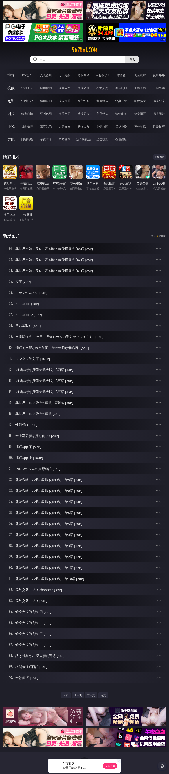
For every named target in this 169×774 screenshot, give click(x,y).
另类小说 (121, 127)
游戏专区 (83, 75)
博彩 (11, 75)
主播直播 (140, 88)
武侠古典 (83, 127)
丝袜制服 (121, 88)
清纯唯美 (121, 114)
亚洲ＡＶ (27, 88)
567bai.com (84, 50)
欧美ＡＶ (64, 88)
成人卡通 (64, 101)
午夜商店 (46, 139)
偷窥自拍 (27, 114)
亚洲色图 (46, 114)
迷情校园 (102, 127)
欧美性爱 (83, 101)
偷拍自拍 (46, 101)
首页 (65, 695)
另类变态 (159, 101)
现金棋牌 (140, 75)
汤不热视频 (83, 139)
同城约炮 (27, 139)
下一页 (91, 695)
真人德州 (46, 75)
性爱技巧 (159, 127)
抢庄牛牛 (159, 75)
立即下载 (110, 766)
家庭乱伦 (46, 127)
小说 (11, 126)
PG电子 (27, 75)
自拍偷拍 (46, 88)
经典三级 (121, 101)
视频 (11, 87)
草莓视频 (64, 139)
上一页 (78, 695)
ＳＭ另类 (159, 88)
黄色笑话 (140, 127)
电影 (11, 100)
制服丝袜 (102, 101)
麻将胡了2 (102, 75)
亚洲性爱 (27, 101)
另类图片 (159, 114)
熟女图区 (140, 114)
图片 (11, 113)
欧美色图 (64, 114)
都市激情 (27, 127)
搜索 (132, 59)
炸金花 (121, 75)
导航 (11, 139)
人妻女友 (64, 127)
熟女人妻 (102, 88)
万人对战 (64, 75)
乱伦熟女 (140, 101)
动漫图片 (83, 114)
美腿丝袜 (102, 114)
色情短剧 (121, 139)
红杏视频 (102, 139)
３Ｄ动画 (83, 88)
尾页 (103, 695)
